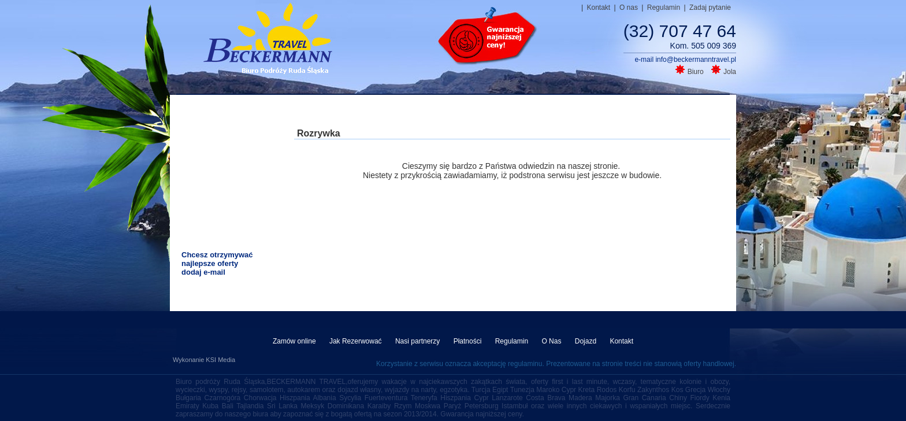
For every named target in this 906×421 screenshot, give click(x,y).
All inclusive (364, 108)
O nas (629, 7)
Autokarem (567, 108)
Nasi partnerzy (418, 341)
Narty (673, 108)
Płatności (469, 341)
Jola (723, 72)
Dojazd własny (625, 108)
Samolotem (514, 108)
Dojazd (587, 341)
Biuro (690, 72)
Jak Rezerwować (356, 341)
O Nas (552, 341)
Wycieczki (463, 108)
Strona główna (249, 108)
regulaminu (525, 364)
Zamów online (295, 341)
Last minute (308, 108)
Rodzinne (415, 108)
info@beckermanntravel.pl (695, 60)
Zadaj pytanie (710, 7)
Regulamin (664, 7)
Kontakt (599, 7)
